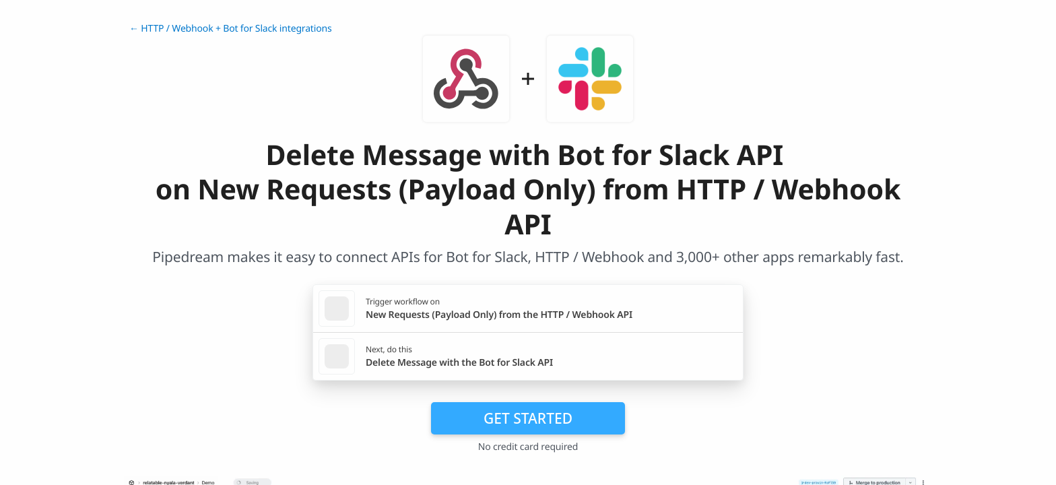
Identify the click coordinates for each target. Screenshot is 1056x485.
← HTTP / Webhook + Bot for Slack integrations (230, 28)
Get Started (528, 418)
